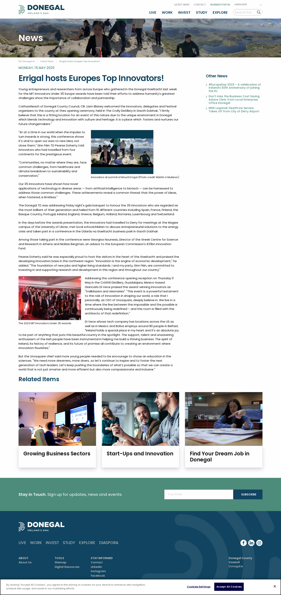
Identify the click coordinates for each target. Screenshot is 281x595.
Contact (200, 4)
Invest (184, 12)
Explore (220, 12)
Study (201, 12)
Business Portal (220, 4)
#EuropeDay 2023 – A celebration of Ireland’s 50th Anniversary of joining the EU (235, 88)
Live (152, 12)
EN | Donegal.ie (27, 61)
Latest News (181, 4)
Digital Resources (67, 567)
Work (167, 12)
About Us (25, 562)
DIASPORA (108, 542)
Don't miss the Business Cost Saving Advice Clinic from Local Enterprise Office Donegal (234, 99)
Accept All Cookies (229, 587)
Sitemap (60, 562)
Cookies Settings (198, 587)
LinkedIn (96, 567)
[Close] (274, 586)
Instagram (98, 571)
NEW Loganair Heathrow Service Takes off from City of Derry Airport (234, 109)
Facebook (98, 576)
